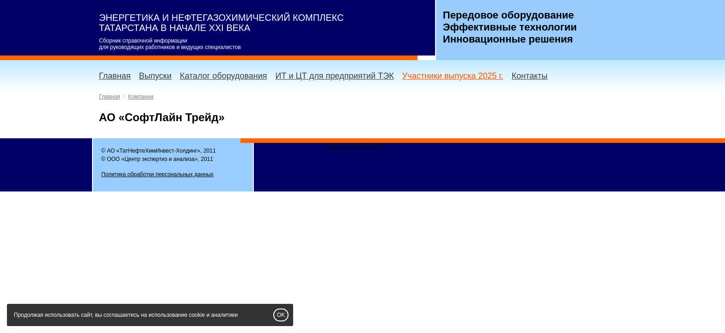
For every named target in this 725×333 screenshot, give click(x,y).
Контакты (530, 75)
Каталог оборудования (223, 75)
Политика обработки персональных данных (157, 174)
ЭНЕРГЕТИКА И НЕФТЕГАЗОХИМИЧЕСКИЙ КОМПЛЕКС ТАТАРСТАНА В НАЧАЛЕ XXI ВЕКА (221, 22)
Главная (115, 75)
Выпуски (155, 75)
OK (281, 315)
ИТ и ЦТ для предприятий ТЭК (335, 75)
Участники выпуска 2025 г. (453, 75)
